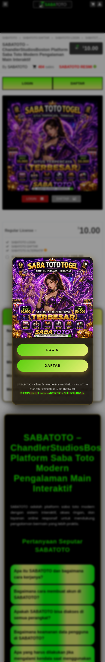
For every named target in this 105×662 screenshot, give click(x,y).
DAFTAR (52, 365)
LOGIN (52, 350)
